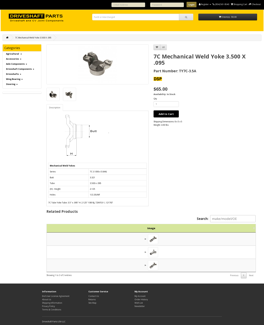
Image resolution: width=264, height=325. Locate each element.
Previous (234, 275)
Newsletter (140, 306)
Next (251, 275)
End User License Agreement (55, 296)
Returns (92, 299)
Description (54, 107)
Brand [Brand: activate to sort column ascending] (204, 228)
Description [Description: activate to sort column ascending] (143, 228)
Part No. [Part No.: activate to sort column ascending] (78, 228)
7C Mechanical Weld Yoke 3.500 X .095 (33, 37)
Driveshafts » (13, 74)
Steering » (12, 84)
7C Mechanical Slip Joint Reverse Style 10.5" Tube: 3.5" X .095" (130, 239)
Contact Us (93, 296)
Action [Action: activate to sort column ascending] (243, 228)
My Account (140, 296)
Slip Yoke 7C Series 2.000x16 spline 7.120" (119, 252)
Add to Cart (166, 114)
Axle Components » (16, 64)
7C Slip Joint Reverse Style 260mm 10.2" (118, 265)
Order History (141, 299)
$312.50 (224, 265)
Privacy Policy (48, 306)
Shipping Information (52, 302)
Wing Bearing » (14, 79)
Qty (155, 98)
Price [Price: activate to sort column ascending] (222, 228)
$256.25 (224, 239)
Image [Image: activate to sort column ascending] (55, 228)
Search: (226, 218)
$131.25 (224, 252)
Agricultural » (14, 53)
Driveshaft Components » (20, 69)
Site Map (92, 302)
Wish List (139, 302)
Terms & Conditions (51, 309)
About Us (46, 299)
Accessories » (13, 58)
